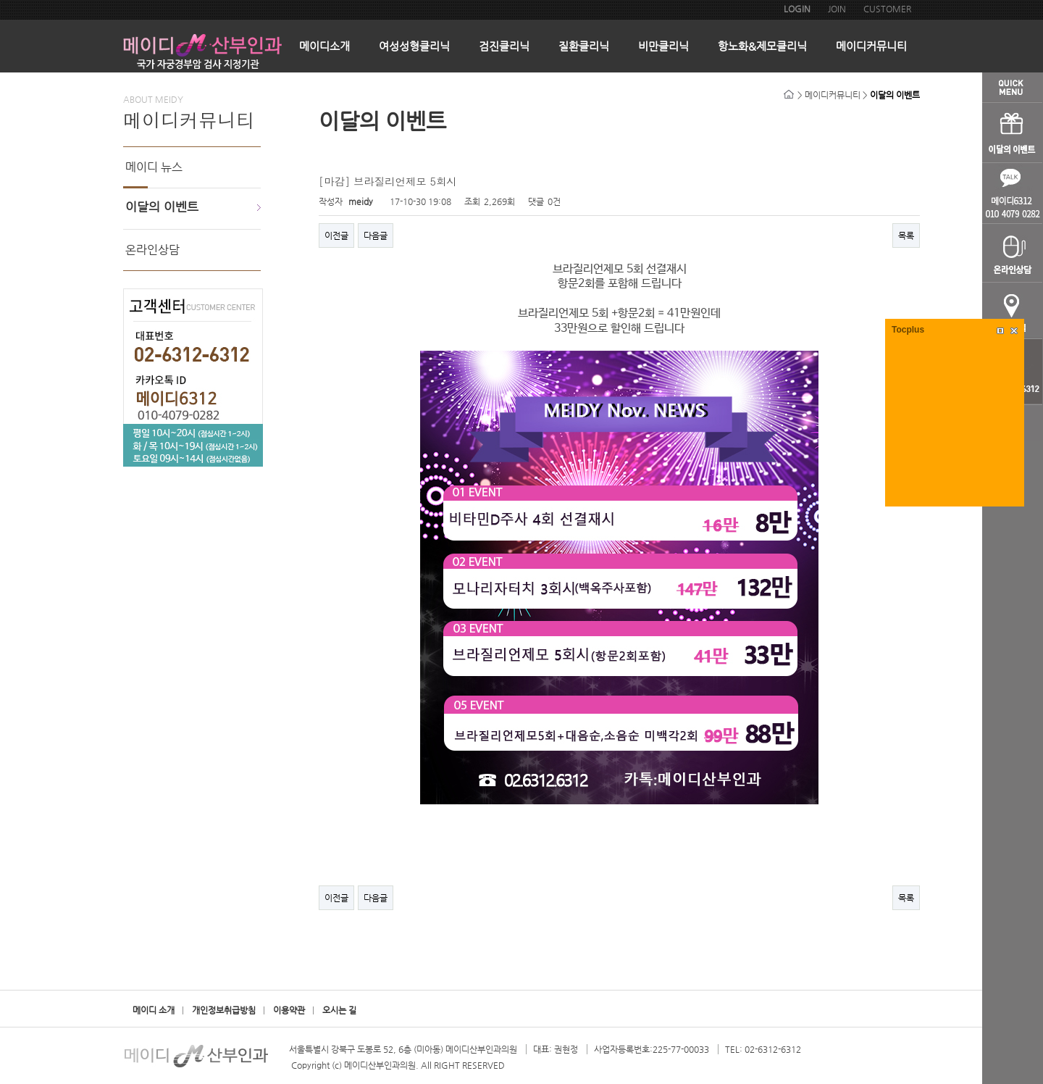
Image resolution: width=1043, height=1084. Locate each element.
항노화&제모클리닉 (762, 46)
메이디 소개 (154, 1010)
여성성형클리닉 (414, 46)
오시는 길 (339, 1010)
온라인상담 (152, 250)
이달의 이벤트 (161, 206)
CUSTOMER (887, 9)
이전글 (336, 235)
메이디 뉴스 (154, 167)
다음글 (376, 235)
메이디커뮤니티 (871, 46)
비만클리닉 (663, 46)
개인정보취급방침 (224, 1010)
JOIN (837, 9)
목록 (906, 235)
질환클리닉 (583, 46)
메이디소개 (324, 46)
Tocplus (908, 330)
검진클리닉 (504, 46)
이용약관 (289, 1010)
